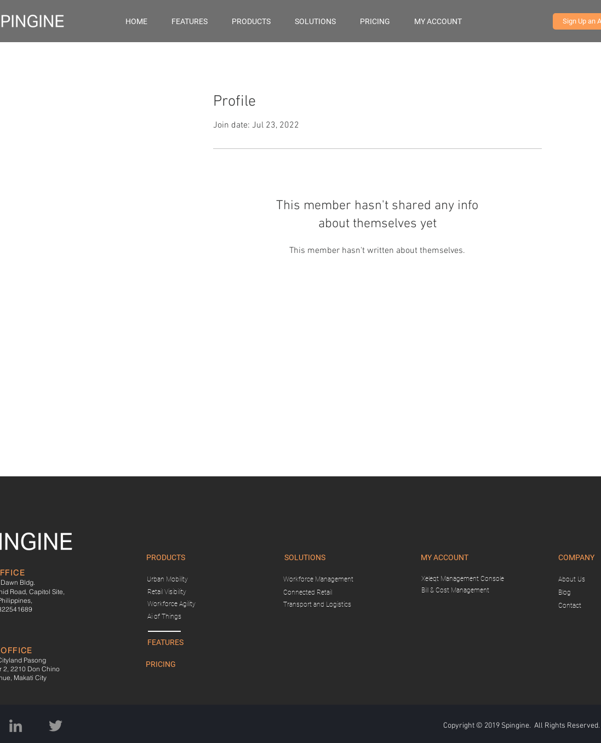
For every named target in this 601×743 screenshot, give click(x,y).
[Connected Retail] (308, 592)
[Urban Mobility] (167, 579)
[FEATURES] (165, 643)
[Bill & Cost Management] (455, 590)
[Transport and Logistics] (317, 604)
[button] (257, 21)
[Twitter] (56, 726)
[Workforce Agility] (171, 604)
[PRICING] (161, 665)
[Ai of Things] (164, 617)
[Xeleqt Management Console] (463, 579)
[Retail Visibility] (167, 592)
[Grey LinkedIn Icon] (16, 726)
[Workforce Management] (319, 579)
